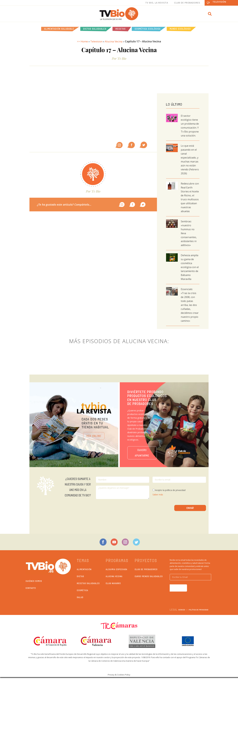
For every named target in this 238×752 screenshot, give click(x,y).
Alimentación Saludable (59, 28)
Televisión (219, 1)
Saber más (158, 494)
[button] (209, 13)
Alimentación (84, 569)
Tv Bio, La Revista (156, 2)
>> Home (82, 41)
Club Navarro (113, 583)
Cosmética (82, 590)
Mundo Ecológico (180, 28)
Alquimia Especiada (116, 569)
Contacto (31, 588)
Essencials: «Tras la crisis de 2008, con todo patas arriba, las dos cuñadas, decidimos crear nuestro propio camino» (190, 304)
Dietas (80, 576)
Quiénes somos (34, 581)
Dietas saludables (95, 28)
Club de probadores (146, 569)
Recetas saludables (88, 583)
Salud (80, 597)
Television (96, 41)
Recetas (121, 28)
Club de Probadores (187, 2)
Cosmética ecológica (148, 28)
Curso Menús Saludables (149, 576)
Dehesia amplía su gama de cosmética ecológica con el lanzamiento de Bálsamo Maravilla (190, 267)
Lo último (174, 104)
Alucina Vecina (113, 41)
